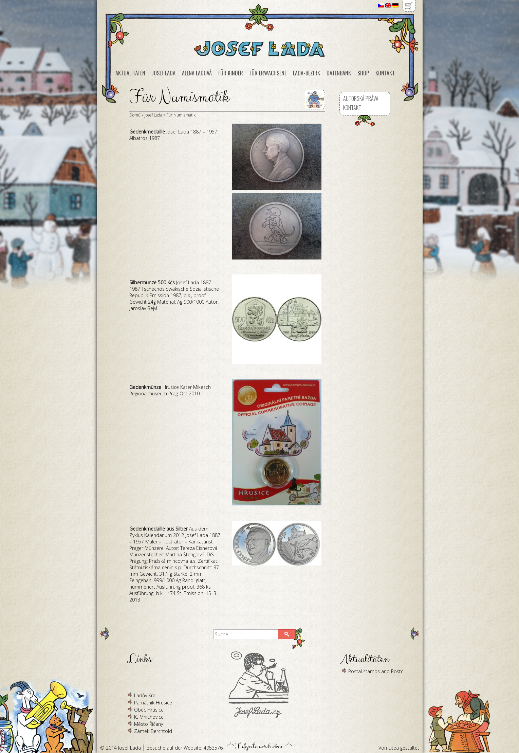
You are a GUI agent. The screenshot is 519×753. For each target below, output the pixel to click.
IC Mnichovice (149, 717)
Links (139, 659)
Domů (135, 115)
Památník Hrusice (153, 702)
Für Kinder (230, 73)
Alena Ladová (197, 73)
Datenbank (339, 73)
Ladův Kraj (145, 695)
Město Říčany (148, 724)
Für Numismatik (181, 115)
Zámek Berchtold (153, 731)
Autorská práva (360, 98)
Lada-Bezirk (306, 73)
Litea (393, 748)
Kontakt (352, 108)
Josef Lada (153, 115)
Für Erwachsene (267, 73)
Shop (363, 73)
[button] (287, 634)
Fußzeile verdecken (259, 744)
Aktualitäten (130, 73)
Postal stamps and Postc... (377, 671)
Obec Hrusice (149, 709)
